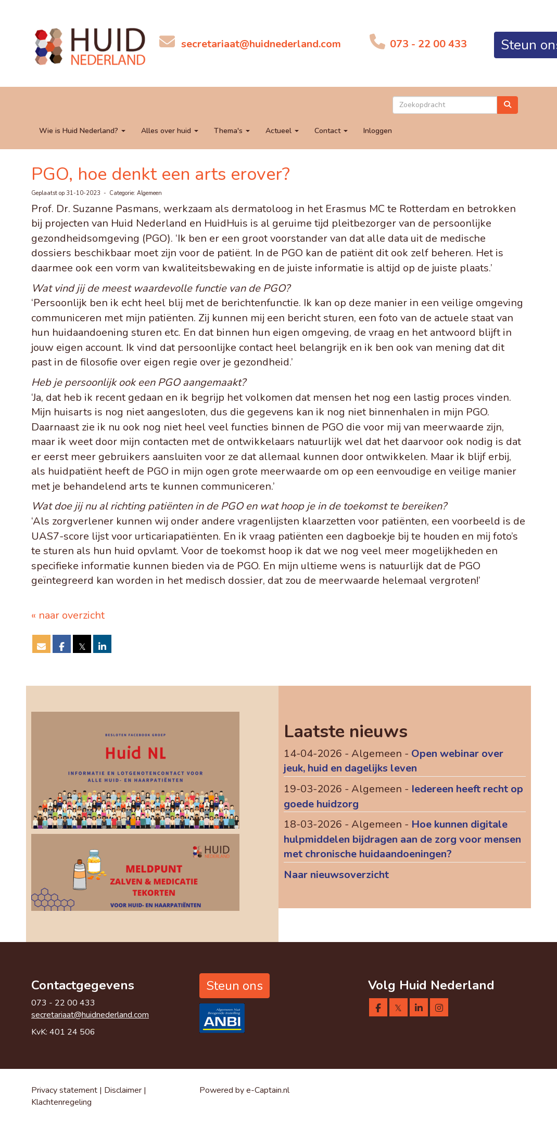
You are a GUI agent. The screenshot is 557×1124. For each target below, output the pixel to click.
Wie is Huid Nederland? (82, 131)
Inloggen (377, 131)
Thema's (232, 131)
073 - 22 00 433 (427, 44)
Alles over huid (169, 131)
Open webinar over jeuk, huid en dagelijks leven (393, 761)
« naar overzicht (68, 615)
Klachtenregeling (61, 1102)
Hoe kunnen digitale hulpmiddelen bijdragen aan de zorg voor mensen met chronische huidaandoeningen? (402, 839)
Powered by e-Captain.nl (244, 1090)
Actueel (282, 131)
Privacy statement (64, 1090)
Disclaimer (124, 1090)
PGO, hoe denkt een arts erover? (160, 174)
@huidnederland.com (261, 44)
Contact (331, 131)
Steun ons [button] (234, 985)
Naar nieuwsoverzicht (336, 875)
